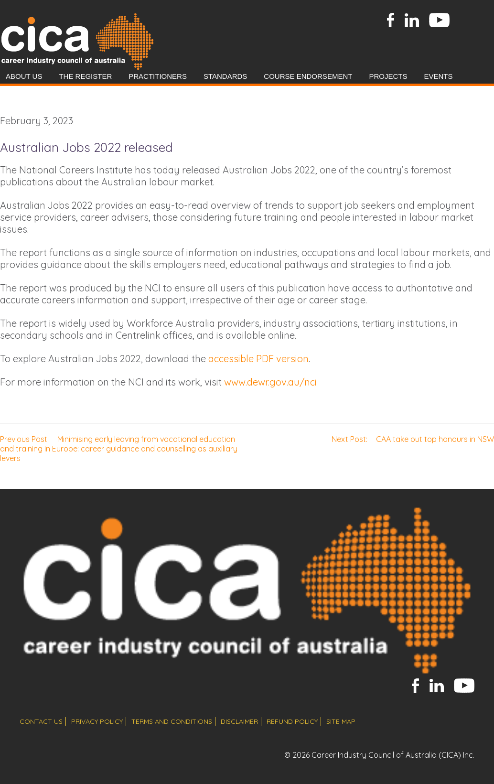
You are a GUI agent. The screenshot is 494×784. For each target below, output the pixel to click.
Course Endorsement (308, 76)
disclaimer (239, 721)
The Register (85, 76)
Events (438, 76)
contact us (41, 721)
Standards (225, 76)
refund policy (292, 721)
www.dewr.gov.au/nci (270, 382)
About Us (24, 76)
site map (340, 721)
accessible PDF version (258, 359)
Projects (388, 76)
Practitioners (158, 76)
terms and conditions (171, 721)
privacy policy (97, 721)
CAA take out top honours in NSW (413, 439)
